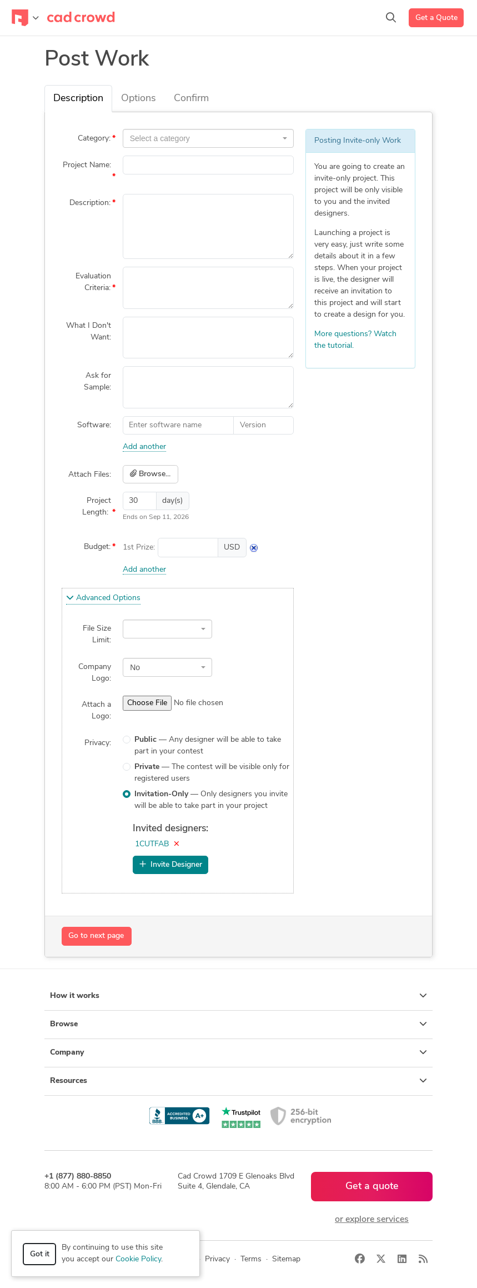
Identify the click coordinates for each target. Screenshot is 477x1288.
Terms (251, 1259)
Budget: (97, 547)
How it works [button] (238, 995)
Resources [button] (238, 1080)
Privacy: (97, 743)
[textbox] (205, 138)
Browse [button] (238, 1024)
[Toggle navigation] (25, 18)
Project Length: (96, 507)
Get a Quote (436, 18)
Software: (94, 425)
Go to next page (96, 936)
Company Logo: (94, 673)
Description (78, 98)
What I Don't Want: (88, 332)
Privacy (217, 1259)
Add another (144, 447)
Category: (94, 138)
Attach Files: (89, 475)
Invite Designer (170, 864)
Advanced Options (103, 597)
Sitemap (286, 1259)
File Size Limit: (97, 635)
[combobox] (208, 138)
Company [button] (238, 1052)
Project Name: (87, 165)
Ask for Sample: (97, 382)
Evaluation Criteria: (93, 282)
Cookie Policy (138, 1259)
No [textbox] (135, 667)
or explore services (372, 1219)
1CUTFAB (152, 844)
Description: (90, 203)
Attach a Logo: (96, 711)
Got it (39, 1254)
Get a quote (372, 1186)
